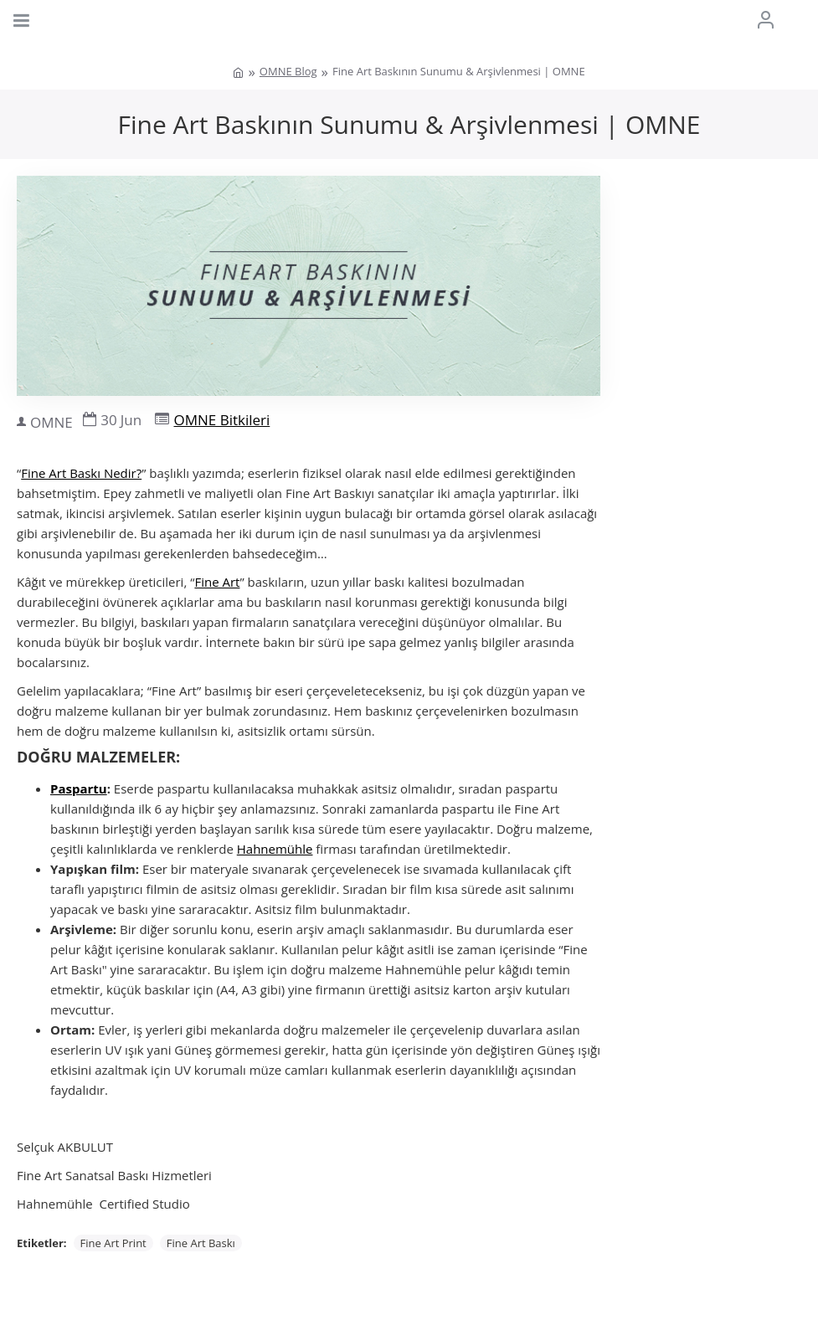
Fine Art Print (113, 1243)
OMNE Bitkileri (221, 419)
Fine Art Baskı (201, 1243)
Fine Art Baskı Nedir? (81, 473)
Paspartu (78, 788)
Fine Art (216, 581)
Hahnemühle (275, 848)
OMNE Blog (288, 71)
